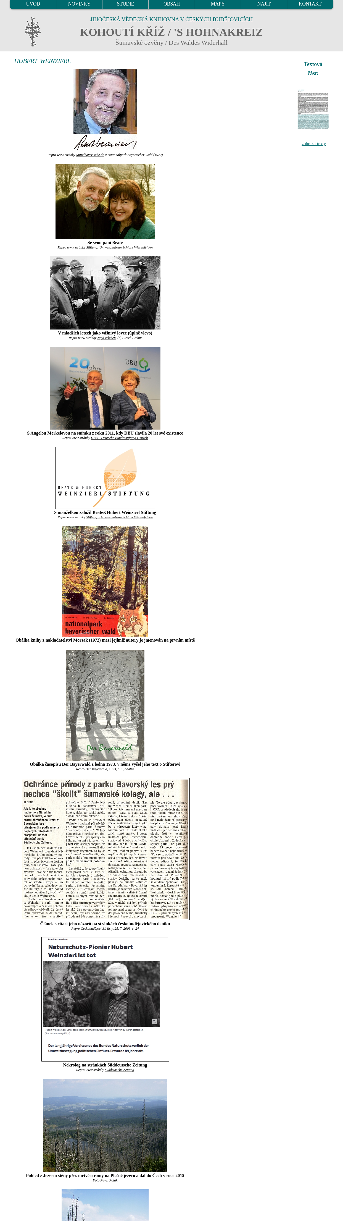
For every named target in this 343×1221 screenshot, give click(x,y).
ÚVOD (33, 4)
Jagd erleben (106, 338)
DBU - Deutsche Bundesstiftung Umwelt (119, 438)
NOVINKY (79, 4)
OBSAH (171, 4)
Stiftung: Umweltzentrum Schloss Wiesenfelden (119, 247)
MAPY (218, 4)
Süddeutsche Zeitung (119, 1070)
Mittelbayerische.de (90, 155)
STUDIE (125, 4)
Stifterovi (172, 764)
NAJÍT (264, 4)
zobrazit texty (314, 143)
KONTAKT (310, 4)
